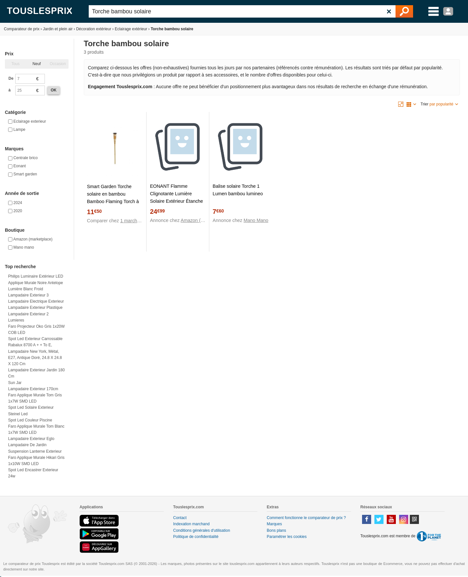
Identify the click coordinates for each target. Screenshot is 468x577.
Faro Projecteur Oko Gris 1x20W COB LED (36, 329)
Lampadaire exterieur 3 (28, 295)
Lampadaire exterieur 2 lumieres (28, 317)
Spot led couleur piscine (30, 420)
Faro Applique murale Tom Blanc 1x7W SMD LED (36, 429)
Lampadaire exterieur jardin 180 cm (36, 373)
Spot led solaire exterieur (31, 407)
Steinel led (18, 414)
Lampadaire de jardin (27, 445)
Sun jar (14, 382)
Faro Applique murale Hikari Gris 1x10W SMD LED (36, 460)
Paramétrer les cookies (287, 536)
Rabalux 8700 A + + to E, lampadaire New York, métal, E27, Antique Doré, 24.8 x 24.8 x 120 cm (35, 354)
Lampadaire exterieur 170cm (33, 389)
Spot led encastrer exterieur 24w (33, 473)
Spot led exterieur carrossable (35, 339)
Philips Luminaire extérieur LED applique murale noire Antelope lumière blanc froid (35, 282)
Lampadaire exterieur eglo (31, 438)
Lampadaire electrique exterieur (36, 301)
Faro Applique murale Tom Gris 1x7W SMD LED (35, 398)
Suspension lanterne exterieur (35, 451)
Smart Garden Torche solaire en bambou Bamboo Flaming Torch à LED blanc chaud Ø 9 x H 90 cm (113, 201)
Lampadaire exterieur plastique (35, 307)
